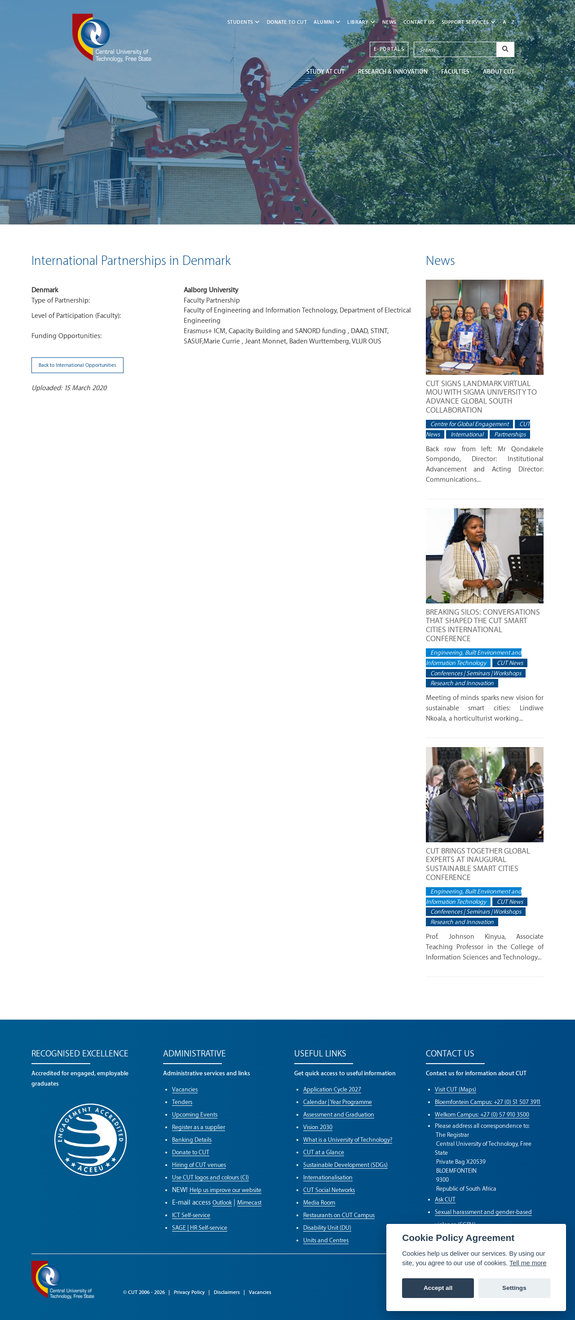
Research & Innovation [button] (393, 71)
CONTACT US (419, 22)
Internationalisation (328, 1177)
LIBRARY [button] (361, 22)
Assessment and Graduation (338, 1114)
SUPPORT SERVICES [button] (469, 22)
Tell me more (527, 1263)
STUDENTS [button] (243, 22)
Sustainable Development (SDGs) (345, 1165)
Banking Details (192, 1139)
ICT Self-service (191, 1215)
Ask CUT (445, 1199)
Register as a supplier (198, 1127)
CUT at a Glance (323, 1152)
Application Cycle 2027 (332, 1089)
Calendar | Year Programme (337, 1102)
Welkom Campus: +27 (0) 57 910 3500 (482, 1114)
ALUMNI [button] (327, 22)
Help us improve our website (225, 1190)
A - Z (509, 22)
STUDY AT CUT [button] (325, 71)
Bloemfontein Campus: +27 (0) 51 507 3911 (488, 1102)
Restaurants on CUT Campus (339, 1215)
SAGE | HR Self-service (199, 1227)
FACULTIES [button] (455, 71)
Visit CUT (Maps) (455, 1089)
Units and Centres (326, 1240)
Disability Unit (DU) (327, 1227)
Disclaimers (227, 1292)
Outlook (222, 1202)
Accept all (438, 1288)
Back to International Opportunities (77, 365)
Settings (514, 1288)
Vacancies (185, 1089)
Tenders (182, 1102)
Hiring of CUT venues (199, 1165)
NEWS (389, 22)
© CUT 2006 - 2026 (144, 1292)
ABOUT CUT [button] (498, 71)
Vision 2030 (317, 1127)
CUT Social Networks (329, 1190)
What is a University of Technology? (347, 1139)
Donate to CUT (287, 22)
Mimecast (249, 1202)
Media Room (319, 1202)
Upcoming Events (194, 1114)
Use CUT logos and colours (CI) (210, 1177)
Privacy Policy (189, 1292)
